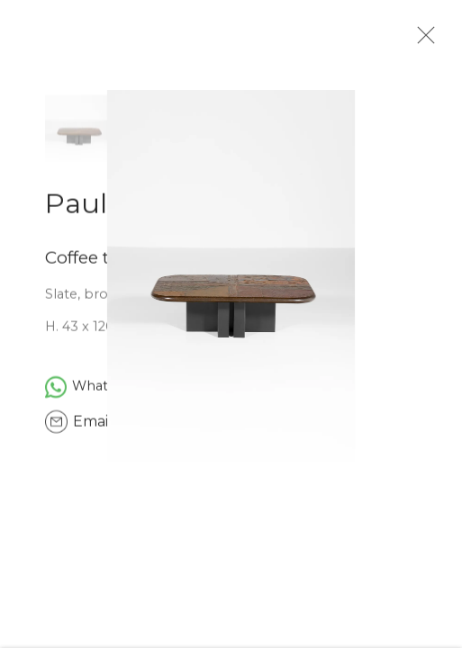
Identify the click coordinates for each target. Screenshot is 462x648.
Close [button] (425, 40)
